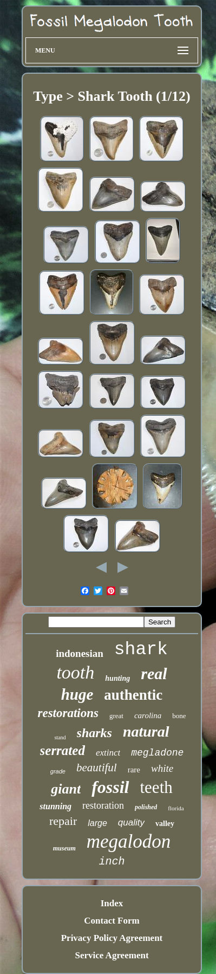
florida (176, 808)
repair (63, 821)
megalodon (129, 841)
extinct (108, 752)
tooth (75, 672)
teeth (156, 787)
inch (112, 861)
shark (141, 650)
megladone (157, 752)
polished (146, 807)
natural (146, 731)
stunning (55, 806)
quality (131, 822)
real (154, 673)
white (162, 768)
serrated (62, 750)
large (97, 823)
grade (58, 771)
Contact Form (111, 920)
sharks (94, 733)
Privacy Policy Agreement (112, 938)
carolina (147, 715)
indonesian (79, 653)
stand (60, 737)
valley (164, 824)
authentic (133, 695)
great (116, 716)
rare (134, 769)
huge (77, 694)
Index (112, 903)
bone (179, 716)
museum (64, 848)
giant (66, 789)
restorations (67, 713)
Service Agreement (111, 955)
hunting (117, 678)
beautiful (96, 767)
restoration (103, 805)
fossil (110, 787)
